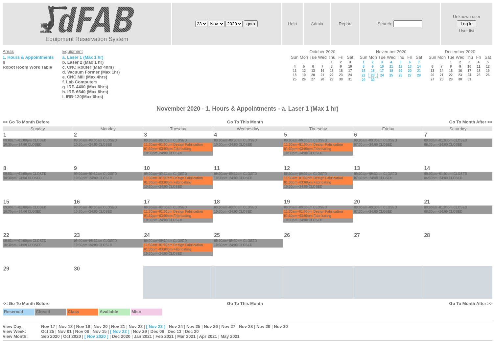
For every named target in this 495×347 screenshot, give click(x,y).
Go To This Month (245, 121)
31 (350, 79)
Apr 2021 (208, 336)
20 (313, 75)
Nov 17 (48, 326)
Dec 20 (192, 331)
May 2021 (230, 336)
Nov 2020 (96, 336)
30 (340, 79)
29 (331, 79)
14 (322, 71)
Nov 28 (246, 326)
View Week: (14, 331)
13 (313, 71)
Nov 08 (82, 331)
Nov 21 (118, 326)
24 (350, 75)
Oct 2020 (72, 336)
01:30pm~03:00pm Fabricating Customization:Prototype (167, 150)
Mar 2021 (186, 336)
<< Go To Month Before (26, 121)
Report (345, 23)
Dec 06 (157, 331)
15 (331, 71)
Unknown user (466, 16)
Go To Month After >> (470, 121)
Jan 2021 (143, 336)
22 (331, 75)
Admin (317, 23)
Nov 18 (66, 326)
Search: (385, 23)
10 (350, 66)
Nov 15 (100, 331)
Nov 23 (156, 326)
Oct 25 (47, 331)
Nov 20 (101, 326)
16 (340, 71)
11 (294, 71)
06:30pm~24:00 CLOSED (443, 144)
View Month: (15, 336)
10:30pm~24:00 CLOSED (22, 144)
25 (294, 79)
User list (466, 30)
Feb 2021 (164, 336)
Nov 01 (65, 331)
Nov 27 (228, 326)
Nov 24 (176, 326)
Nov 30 (281, 326)
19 (304, 75)
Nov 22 (136, 326)
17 (350, 71)
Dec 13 (174, 331)
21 (322, 75)
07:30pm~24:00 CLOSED (373, 144)
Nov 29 (263, 326)
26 (304, 79)
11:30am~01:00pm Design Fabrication (173, 144)
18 (294, 75)
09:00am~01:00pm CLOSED (24, 140)
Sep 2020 (50, 336)
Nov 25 (193, 326)
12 (304, 71)
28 (322, 79)
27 (313, 79)
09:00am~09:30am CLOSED (95, 140)
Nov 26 (211, 326)
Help (292, 23)
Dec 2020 (121, 336)
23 (340, 75)
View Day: (13, 326)
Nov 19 (83, 326)
